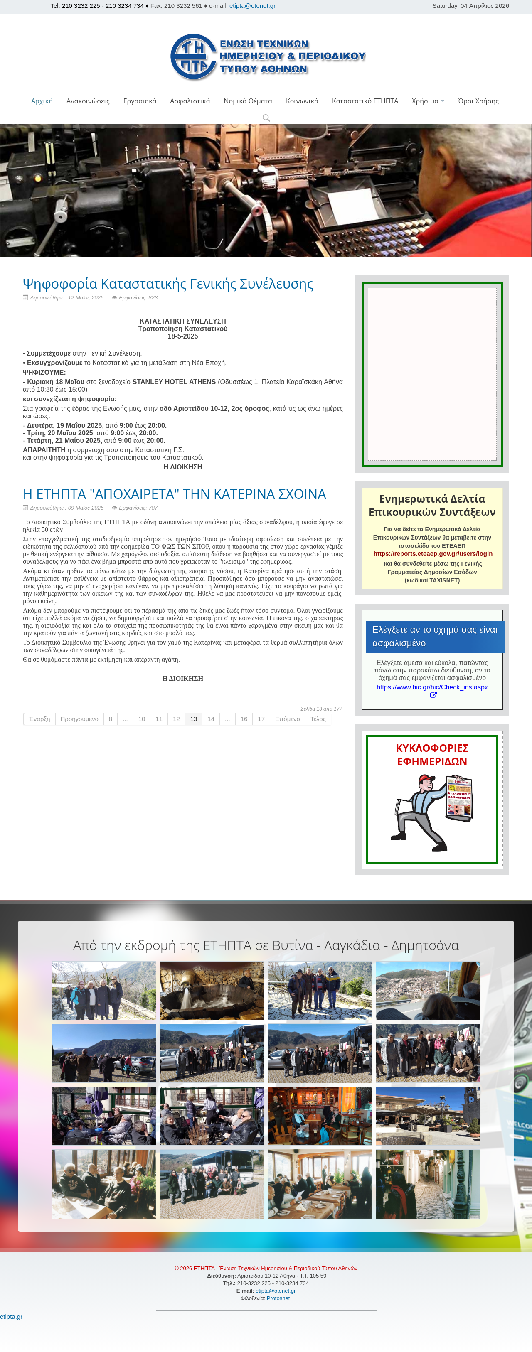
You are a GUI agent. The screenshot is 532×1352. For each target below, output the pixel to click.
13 (193, 718)
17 (261, 718)
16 (244, 718)
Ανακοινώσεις (88, 101)
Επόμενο (287, 718)
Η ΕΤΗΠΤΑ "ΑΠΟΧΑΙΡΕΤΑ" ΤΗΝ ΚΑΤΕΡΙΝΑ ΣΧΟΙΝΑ (174, 494)
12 (176, 718)
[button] (266, 118)
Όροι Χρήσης (478, 101)
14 (210, 718)
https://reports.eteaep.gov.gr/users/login (433, 553)
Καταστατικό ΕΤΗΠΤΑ (365, 101)
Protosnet (279, 1298)
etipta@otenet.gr (252, 5)
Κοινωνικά (302, 101)
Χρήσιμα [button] (428, 101)
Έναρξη (39, 718)
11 (159, 718)
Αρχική (42, 101)
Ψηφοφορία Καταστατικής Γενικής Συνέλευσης (168, 283)
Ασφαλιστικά (190, 101)
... (125, 718)
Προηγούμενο (80, 718)
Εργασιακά (140, 101)
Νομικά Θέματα (248, 101)
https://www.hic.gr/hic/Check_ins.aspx (432, 691)
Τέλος (318, 718)
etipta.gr (11, 1316)
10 (141, 718)
